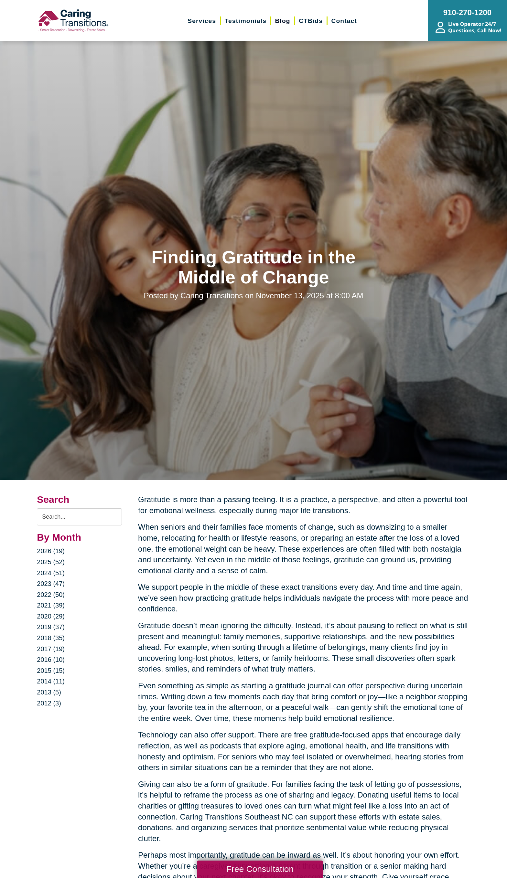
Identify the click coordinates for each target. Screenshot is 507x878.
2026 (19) (51, 551)
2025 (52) (51, 562)
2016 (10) (51, 659)
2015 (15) (51, 670)
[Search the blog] (79, 516)
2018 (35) (51, 637)
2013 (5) (49, 692)
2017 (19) (51, 648)
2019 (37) (51, 626)
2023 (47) (51, 583)
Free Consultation (260, 869)
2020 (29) (51, 616)
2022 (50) (51, 594)
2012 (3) (49, 703)
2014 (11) (51, 681)
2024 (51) (51, 573)
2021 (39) (51, 605)
